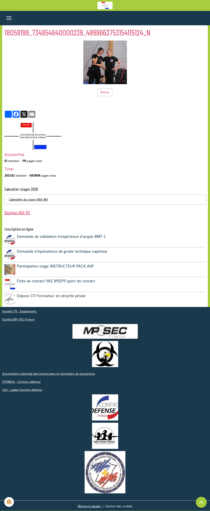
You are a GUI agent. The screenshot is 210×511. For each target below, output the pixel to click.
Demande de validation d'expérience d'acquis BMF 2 (61, 236)
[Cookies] (9, 502)
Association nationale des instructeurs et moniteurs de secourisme (48, 373)
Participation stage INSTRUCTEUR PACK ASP (55, 265)
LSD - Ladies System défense (22, 389)
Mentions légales (89, 505)
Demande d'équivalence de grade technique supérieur (62, 251)
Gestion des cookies (119, 505)
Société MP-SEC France (18, 318)
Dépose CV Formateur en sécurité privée (51, 295)
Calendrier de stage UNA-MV (28, 199)
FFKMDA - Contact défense (21, 381)
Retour (104, 92)
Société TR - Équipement (19, 310)
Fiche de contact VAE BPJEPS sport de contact (56, 280)
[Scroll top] (201, 502)
